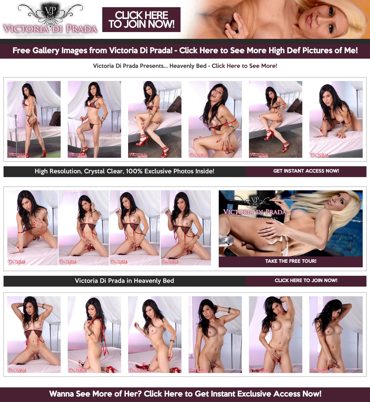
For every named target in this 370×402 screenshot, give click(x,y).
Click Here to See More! (244, 66)
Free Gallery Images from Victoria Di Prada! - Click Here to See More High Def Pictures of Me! (185, 51)
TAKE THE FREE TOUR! (290, 262)
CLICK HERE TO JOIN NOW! (306, 281)
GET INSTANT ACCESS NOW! (306, 171)
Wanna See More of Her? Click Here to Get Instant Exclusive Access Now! (185, 394)
